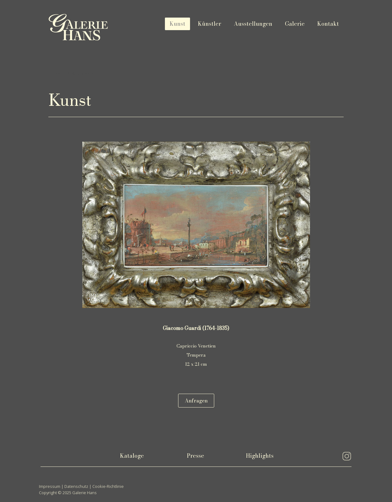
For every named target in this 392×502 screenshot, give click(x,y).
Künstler (209, 23)
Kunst (177, 23)
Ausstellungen (253, 23)
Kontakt (328, 23)
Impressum (49, 486)
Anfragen (196, 400)
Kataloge (132, 455)
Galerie (295, 23)
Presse (195, 455)
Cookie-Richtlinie (108, 486)
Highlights (260, 455)
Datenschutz (76, 486)
